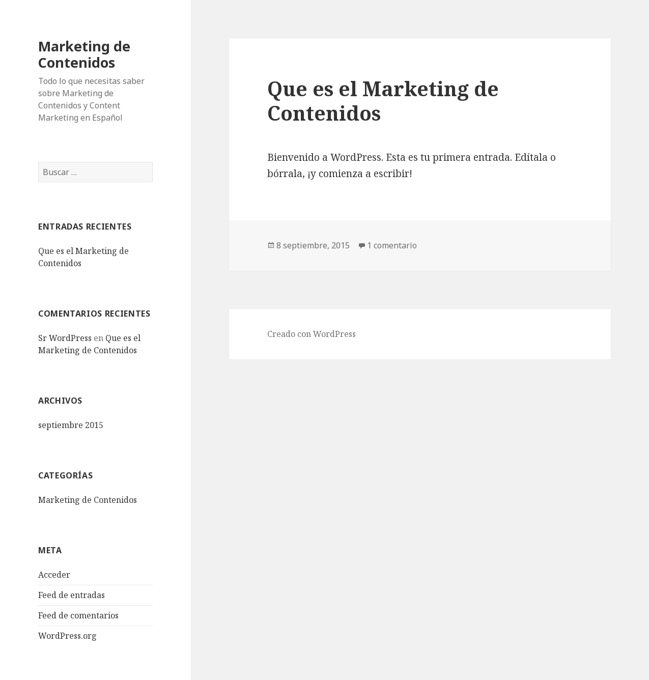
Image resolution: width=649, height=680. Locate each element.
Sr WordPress (65, 338)
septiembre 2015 (70, 425)
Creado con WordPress (311, 333)
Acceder (54, 574)
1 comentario (392, 245)
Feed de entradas (71, 595)
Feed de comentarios (78, 615)
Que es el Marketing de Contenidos (383, 100)
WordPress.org (67, 635)
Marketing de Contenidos (84, 54)
